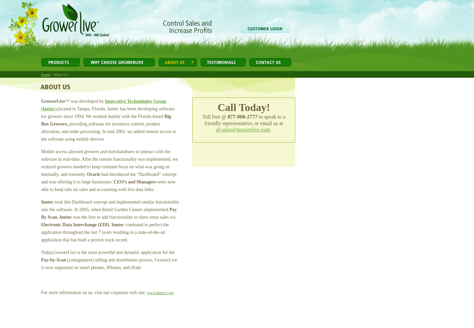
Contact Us (270, 62)
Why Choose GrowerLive (119, 62)
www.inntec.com (160, 292)
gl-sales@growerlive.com (243, 129)
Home (45, 74)
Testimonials (223, 62)
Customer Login (265, 28)
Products (60, 62)
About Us (177, 62)
